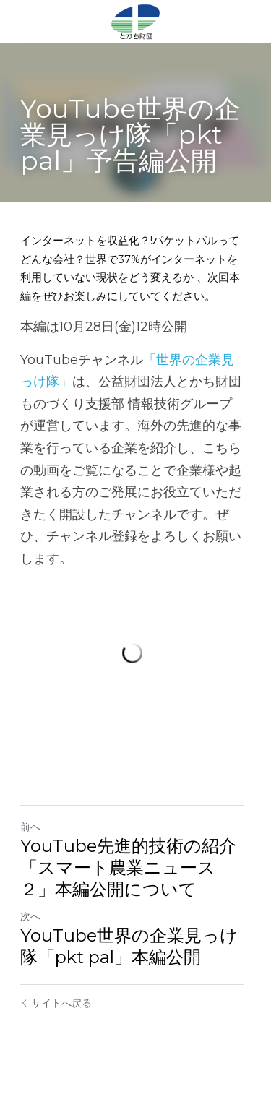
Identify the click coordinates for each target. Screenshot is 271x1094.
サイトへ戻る (56, 1006)
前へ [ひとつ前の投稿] (30, 830)
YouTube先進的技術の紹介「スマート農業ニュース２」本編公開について (135, 871)
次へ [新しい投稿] (30, 919)
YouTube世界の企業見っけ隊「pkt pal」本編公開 (129, 950)
